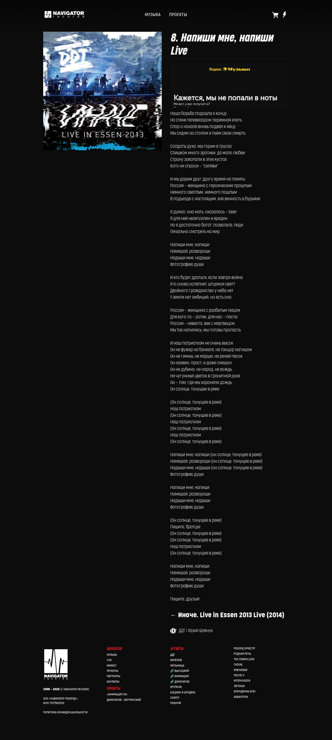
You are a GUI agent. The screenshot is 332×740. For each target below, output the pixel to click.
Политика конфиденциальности (65, 712)
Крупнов (176, 687)
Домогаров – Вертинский (124, 699)
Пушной (175, 703)
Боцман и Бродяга (182, 692)
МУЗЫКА (153, 15)
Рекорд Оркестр (244, 648)
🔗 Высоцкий (179, 670)
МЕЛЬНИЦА (177, 665)
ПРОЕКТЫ (178, 15)
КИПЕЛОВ (176, 660)
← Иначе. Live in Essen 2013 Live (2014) (227, 615)
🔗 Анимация (179, 676)
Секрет (174, 697)
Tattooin (239, 686)
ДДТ (172, 654)
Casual (238, 664)
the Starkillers (244, 659)
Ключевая (240, 670)
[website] (275, 15)
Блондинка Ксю (244, 691)
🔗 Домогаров (179, 681)
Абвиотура (241, 697)
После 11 (239, 675)
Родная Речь (242, 653)
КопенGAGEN (242, 680)
